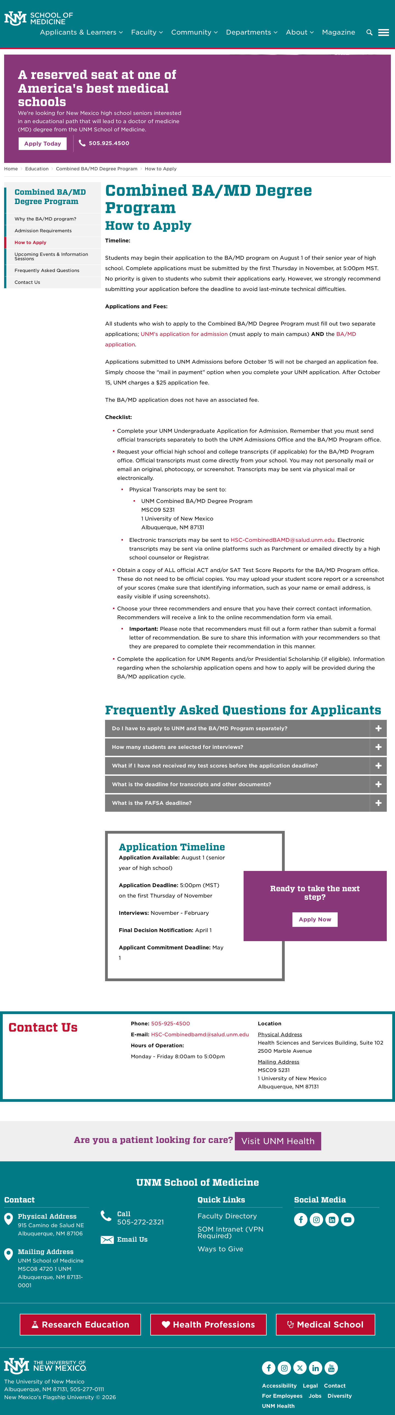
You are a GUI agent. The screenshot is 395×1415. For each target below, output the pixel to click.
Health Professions (208, 1324)
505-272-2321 (140, 1222)
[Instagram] (316, 1219)
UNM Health (278, 1406)
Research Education (80, 1324)
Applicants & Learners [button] (81, 32)
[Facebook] (300, 1219)
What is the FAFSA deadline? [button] (152, 803)
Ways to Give (220, 1249)
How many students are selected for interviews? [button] (177, 747)
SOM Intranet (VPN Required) (231, 1232)
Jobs (315, 1396)
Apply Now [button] (315, 919)
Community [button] (194, 32)
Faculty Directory (227, 1216)
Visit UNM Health (278, 1141)
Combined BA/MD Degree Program (96, 168)
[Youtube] (347, 1219)
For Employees (282, 1396)
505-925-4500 (170, 1023)
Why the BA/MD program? (45, 219)
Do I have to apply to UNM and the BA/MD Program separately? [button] (199, 728)
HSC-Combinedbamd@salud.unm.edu (200, 1034)
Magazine (338, 32)
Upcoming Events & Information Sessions (51, 256)
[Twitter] (300, 1367)
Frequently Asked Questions (47, 270)
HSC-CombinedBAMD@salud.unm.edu (282, 540)
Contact (335, 1386)
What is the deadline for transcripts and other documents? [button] (191, 784)
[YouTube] (331, 1368)
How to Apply (161, 168)
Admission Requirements (43, 231)
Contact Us (27, 282)
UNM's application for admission (184, 334)
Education (37, 168)
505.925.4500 (104, 143)
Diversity (340, 1396)
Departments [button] (252, 32)
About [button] (300, 32)
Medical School (325, 1324)
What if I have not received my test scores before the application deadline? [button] (215, 766)
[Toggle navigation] (384, 32)
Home (11, 168)
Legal (310, 1386)
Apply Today (42, 143)
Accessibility (279, 1386)
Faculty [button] (147, 32)
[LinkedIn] (332, 1219)
